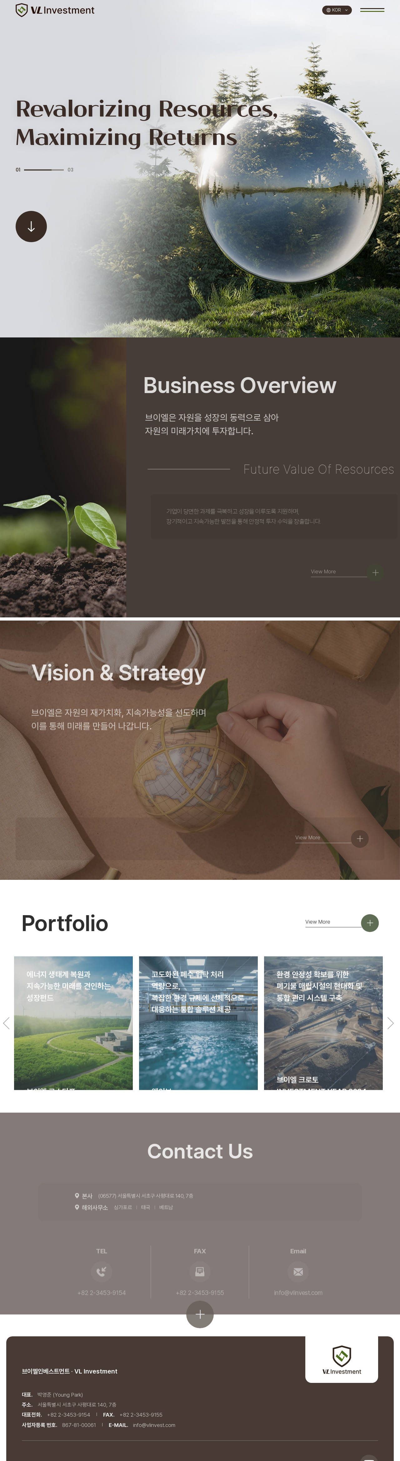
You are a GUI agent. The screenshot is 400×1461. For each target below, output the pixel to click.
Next (391, 1057)
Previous (6, 1057)
